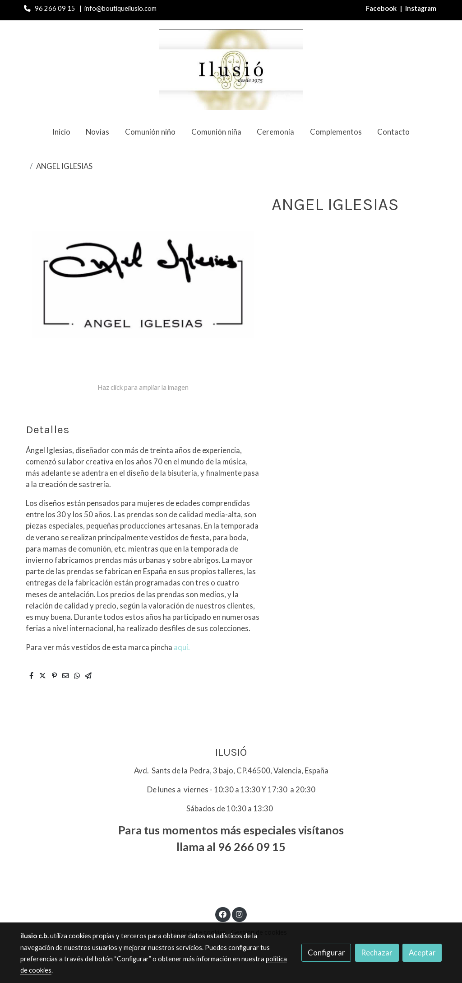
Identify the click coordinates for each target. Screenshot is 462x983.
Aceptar (422, 952)
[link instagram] (239, 913)
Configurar (326, 952)
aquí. (182, 647)
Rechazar (377, 952)
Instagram (420, 8)
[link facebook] (223, 913)
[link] (231, 69)
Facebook (382, 8)
